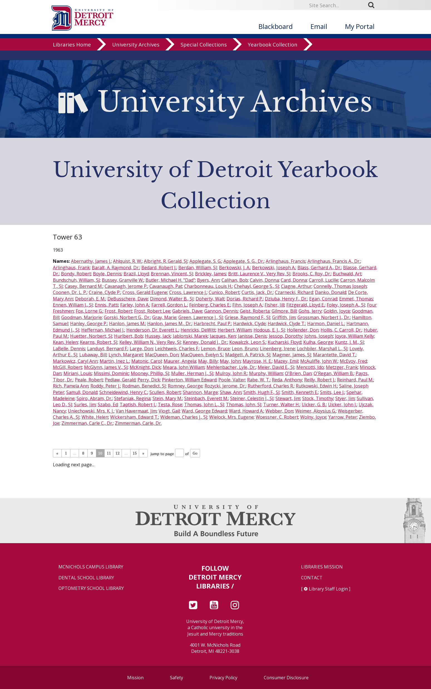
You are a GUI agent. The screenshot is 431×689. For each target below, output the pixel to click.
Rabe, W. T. (258, 380)
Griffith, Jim (283, 317)
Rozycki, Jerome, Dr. (225, 386)
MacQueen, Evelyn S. (202, 355)
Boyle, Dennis (107, 274)
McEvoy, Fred (353, 361)
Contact (311, 577)
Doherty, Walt (210, 299)
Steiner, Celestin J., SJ (252, 398)
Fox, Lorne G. (89, 311)
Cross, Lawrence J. (188, 292)
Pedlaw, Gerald (120, 380)
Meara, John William (184, 367)
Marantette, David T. (334, 355)
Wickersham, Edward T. (134, 417)
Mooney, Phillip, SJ (150, 373)
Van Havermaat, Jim (136, 411)
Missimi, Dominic (111, 373)
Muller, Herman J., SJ (192, 373)
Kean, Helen (65, 342)
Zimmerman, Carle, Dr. (138, 423)
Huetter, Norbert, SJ (91, 336)
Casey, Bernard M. (84, 286)
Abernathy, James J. (91, 261)
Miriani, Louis (77, 373)
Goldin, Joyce (337, 311)
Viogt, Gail (169, 411)
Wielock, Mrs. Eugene (231, 417)
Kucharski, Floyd (284, 342)
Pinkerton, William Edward (189, 380)
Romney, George (185, 386)
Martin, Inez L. (114, 361)
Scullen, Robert (165, 392)
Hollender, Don (303, 330)
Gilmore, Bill (284, 311)
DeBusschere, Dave (127, 299)
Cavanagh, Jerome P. (126, 286)
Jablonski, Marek (190, 336)
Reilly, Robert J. (319, 380)
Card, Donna (294, 280)
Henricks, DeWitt (198, 330)
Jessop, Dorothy (285, 336)
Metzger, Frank (342, 367)
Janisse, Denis (252, 336)
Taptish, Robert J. (138, 404)
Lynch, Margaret (126, 355)
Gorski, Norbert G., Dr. (127, 317)
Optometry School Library (91, 588)
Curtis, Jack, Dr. (257, 292)
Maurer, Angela (180, 361)
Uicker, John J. (342, 404)
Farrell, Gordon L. (169, 305)
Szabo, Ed (108, 404)
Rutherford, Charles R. (271, 386)
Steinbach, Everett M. (206, 398)
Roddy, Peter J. (105, 386)
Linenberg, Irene (277, 348)
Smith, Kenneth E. (300, 392)
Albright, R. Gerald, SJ (166, 261)
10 (100, 453)
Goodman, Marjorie (81, 317)
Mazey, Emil (286, 361)
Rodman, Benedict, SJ (144, 386)
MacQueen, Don (162, 355)
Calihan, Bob (234, 280)
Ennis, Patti (106, 305)
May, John (230, 361)
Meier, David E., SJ (276, 367)
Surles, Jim (85, 404)
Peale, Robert (89, 380)
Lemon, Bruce (215, 348)
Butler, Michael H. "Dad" (170, 280)
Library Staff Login (328, 589)
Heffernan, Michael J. (102, 330)
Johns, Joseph (318, 336)
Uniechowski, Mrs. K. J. (91, 411)
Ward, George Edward (204, 411)
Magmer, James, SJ (291, 355)
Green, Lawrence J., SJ (200, 317)
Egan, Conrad (323, 299)
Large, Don (141, 348)
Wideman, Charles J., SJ (183, 417)
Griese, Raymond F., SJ (247, 317)
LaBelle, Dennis (69, 348)
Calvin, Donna (264, 280)
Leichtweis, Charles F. (177, 348)
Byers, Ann (208, 280)
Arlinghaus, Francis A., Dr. (333, 261)
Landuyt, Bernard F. (107, 348)
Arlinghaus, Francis (286, 261)
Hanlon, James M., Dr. (169, 323)
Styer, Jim (345, 398)
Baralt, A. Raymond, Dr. (115, 267)
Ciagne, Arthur (296, 286)
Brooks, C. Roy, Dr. (311, 274)
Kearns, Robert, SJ (98, 342)
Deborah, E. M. (90, 299)
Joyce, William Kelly (354, 336)
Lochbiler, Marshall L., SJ (322, 348)
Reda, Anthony (287, 380)
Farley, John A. (134, 305)
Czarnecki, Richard (294, 292)
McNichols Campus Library (90, 567)
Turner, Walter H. (281, 404)
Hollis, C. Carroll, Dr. (341, 330)
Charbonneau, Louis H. (208, 286)
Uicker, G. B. (314, 404)
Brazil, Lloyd (136, 274)
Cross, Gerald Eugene (144, 292)
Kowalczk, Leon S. (247, 342)
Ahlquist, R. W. (127, 261)
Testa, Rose (170, 404)
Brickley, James (210, 274)
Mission (135, 678)
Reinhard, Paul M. (355, 380)
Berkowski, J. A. (234, 267)
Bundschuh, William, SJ (76, 280)
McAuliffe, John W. (319, 361)
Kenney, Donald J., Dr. (205, 342)
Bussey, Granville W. (123, 280)
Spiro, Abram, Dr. (94, 398)
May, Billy (208, 361)
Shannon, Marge (200, 392)
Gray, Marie (164, 317)
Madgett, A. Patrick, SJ (247, 355)
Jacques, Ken (223, 336)
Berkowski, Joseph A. (273, 267)
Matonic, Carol (146, 361)
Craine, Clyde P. (104, 292)
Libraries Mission (322, 567)
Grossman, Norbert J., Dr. (323, 317)
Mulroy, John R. (231, 373)
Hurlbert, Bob (128, 336)
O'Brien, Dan (298, 373)
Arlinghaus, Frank (71, 267)
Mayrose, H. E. (257, 361)
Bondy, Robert (76, 274)
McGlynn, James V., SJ (106, 367)
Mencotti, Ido (310, 367)
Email (319, 26)
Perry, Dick (148, 380)
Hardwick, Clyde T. (286, 323)
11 (109, 453)
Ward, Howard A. (246, 411)
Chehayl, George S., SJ (256, 286)
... (74, 453)
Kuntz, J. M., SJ (349, 342)
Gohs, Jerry (310, 311)
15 (135, 453)
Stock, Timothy (317, 398)
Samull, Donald (81, 392)
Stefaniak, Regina (132, 398)
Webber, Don (279, 411)
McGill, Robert (67, 367)
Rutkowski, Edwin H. (316, 386)
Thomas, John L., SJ (204, 404)
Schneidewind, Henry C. (123, 392)
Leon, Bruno (245, 348)
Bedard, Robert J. (158, 267)
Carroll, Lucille (323, 280)
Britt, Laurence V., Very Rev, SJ (259, 274)
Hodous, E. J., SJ (269, 330)
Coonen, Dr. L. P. (70, 292)
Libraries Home (72, 54)
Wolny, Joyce (313, 417)
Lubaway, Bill (93, 355)
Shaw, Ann (231, 392)
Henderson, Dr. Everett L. (152, 330)
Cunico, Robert (224, 292)
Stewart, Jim (287, 398)
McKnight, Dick (145, 367)
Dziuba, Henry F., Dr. (286, 299)
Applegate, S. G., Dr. (243, 261)
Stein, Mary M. (167, 398)
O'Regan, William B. (334, 373)
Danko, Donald (330, 292)
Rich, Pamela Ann (70, 386)
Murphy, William (266, 373)
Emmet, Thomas (356, 299)
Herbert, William (235, 330)
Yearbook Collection (272, 54)
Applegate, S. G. (205, 261)
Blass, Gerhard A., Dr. (319, 267)
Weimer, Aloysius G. (315, 411)
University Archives (135, 54)
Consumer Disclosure (286, 678)
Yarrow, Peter (342, 417)
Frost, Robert (118, 311)
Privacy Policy (223, 678)
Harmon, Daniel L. (325, 323)
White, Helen (95, 417)
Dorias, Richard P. (244, 299)
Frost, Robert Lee (152, 311)
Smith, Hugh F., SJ (261, 392)
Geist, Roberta (255, 311)
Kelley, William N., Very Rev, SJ (150, 342)
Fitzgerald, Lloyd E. (305, 305)
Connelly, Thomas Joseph (340, 286)
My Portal (360, 26)
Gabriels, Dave (187, 311)
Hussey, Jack (158, 336)
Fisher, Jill (274, 305)
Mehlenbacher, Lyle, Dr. (231, 367)
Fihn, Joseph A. (247, 305)
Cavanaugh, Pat (165, 286)
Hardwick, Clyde (249, 323)
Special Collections (204, 54)
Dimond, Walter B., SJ (172, 299)
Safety (176, 678)
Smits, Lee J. (332, 392)
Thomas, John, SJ (243, 404)
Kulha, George (318, 342)
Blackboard (275, 26)
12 (117, 453)
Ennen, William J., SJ (73, 305)
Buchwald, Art (347, 274)
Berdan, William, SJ (197, 267)
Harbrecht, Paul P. (212, 323)
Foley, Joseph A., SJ (346, 305)
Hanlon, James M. (127, 323)
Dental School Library (86, 577)
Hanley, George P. (88, 323)
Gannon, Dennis (221, 311)
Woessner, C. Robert (277, 417)
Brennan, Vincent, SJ (172, 274)
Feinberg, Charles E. (209, 305)
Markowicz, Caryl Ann (75, 361)
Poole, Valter (231, 380)
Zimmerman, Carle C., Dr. (87, 423)
